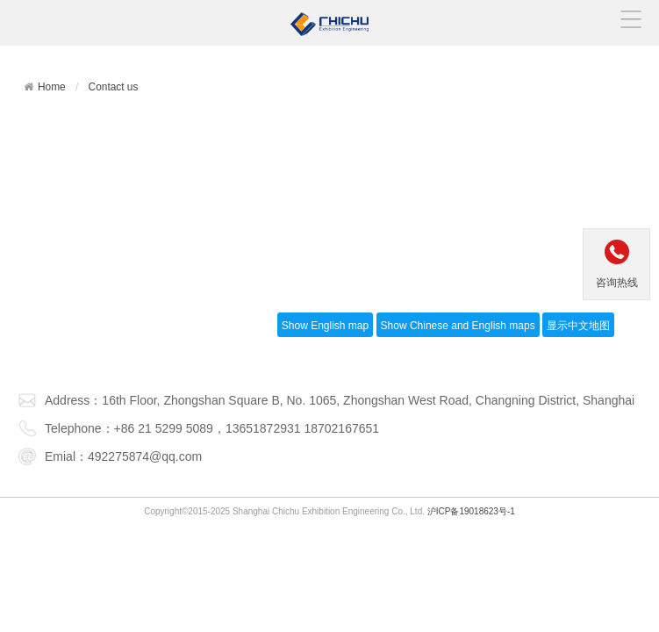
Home (52, 87)
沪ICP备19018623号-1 (471, 511)
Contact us (114, 87)
